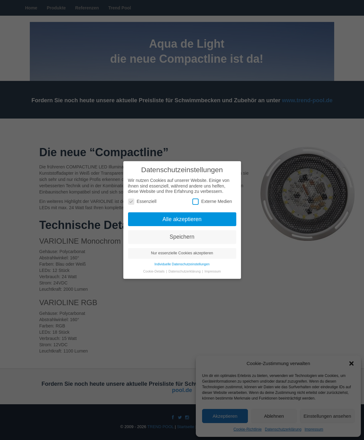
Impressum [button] (213, 269)
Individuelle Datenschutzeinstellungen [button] (182, 262)
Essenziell (142, 199)
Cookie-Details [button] (154, 269)
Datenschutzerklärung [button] (185, 269)
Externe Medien (212, 199)
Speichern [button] (182, 234)
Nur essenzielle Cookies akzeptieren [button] (182, 251)
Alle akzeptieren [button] (182, 217)
